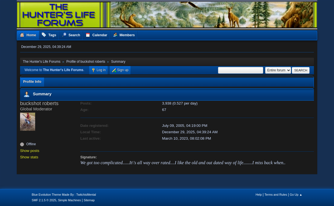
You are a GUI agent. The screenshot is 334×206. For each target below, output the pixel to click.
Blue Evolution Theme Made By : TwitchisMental (64, 194)
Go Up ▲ (296, 194)
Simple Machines (69, 200)
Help (259, 194)
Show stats (29, 157)
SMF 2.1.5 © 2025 (44, 200)
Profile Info (32, 82)
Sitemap (89, 200)
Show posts (29, 151)
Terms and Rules (276, 194)
